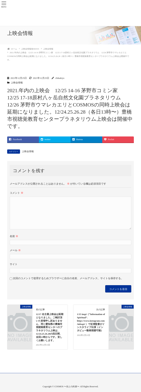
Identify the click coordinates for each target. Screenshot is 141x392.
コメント (16, 193)
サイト (13, 264)
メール (15, 250)
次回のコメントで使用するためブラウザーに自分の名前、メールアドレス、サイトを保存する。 (68, 278)
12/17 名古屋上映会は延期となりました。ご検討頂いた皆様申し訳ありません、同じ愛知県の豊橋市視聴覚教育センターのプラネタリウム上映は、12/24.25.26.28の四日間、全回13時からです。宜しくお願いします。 (49, 327)
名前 (14, 236)
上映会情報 (17, 82)
